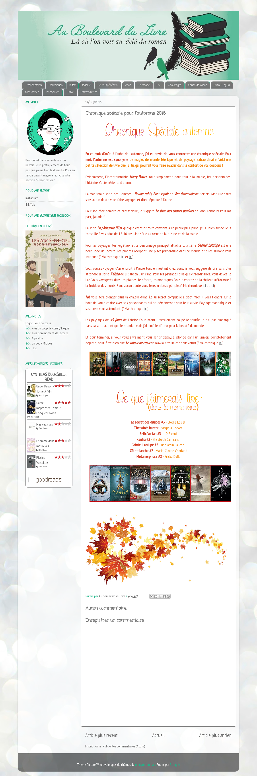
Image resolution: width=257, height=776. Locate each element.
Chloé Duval (43, 450)
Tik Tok (30, 204)
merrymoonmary (145, 764)
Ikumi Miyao (43, 395)
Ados (128, 85)
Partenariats (89, 92)
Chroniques (56, 85)
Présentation (34, 85)
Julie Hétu (43, 466)
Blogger (175, 764)
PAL (158, 85)
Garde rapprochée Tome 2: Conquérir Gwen (48, 408)
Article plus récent (101, 735)
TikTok (70, 92)
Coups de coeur (197, 85)
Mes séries (32, 92)
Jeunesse (144, 85)
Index (72, 85)
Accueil (158, 735)
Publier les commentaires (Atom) (124, 746)
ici (130, 256)
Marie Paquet (34, 416)
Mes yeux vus (44, 424)
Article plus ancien (215, 735)
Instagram (53, 92)
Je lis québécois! (108, 85)
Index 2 (86, 85)
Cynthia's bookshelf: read (49, 377)
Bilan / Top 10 (222, 85)
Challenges (174, 85)
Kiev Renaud (43, 428)
